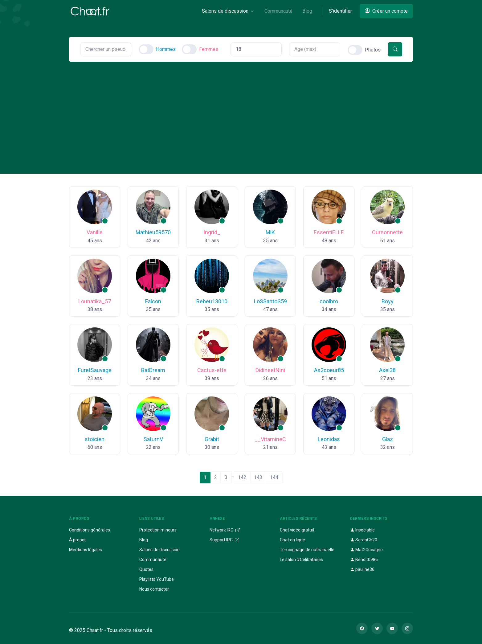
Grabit (212, 439)
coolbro (329, 301)
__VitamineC (270, 439)
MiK (270, 232)
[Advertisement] (241, 108)
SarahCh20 (363, 539)
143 (258, 477)
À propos (78, 539)
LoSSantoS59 (270, 301)
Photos (373, 50)
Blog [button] (307, 11)
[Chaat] (90, 11)
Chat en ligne (292, 539)
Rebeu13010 (211, 301)
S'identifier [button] (340, 11)
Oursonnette (387, 232)
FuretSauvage (95, 370)
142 (242, 477)
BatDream (153, 370)
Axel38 (387, 370)
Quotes (146, 569)
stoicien (94, 439)
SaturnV (153, 439)
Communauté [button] (278, 11)
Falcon (153, 301)
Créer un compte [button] (386, 11)
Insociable (362, 529)
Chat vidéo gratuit (297, 529)
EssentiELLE (329, 232)
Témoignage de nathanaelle (307, 549)
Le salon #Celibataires (301, 559)
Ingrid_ (211, 232)
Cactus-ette (212, 370)
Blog (143, 539)
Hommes (166, 49)
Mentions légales (85, 549)
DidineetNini (270, 370)
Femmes (208, 49)
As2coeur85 (329, 370)
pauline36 (362, 569)
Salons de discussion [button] (225, 11)
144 (274, 477)
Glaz (387, 439)
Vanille (95, 232)
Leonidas (329, 439)
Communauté (152, 559)
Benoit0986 (364, 559)
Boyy (388, 301)
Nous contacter (154, 589)
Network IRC (225, 529)
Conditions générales (89, 529)
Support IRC (224, 539)
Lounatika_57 (94, 301)
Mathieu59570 (153, 232)
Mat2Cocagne (366, 549)
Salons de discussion (159, 549)
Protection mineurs (158, 529)
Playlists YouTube (156, 579)
